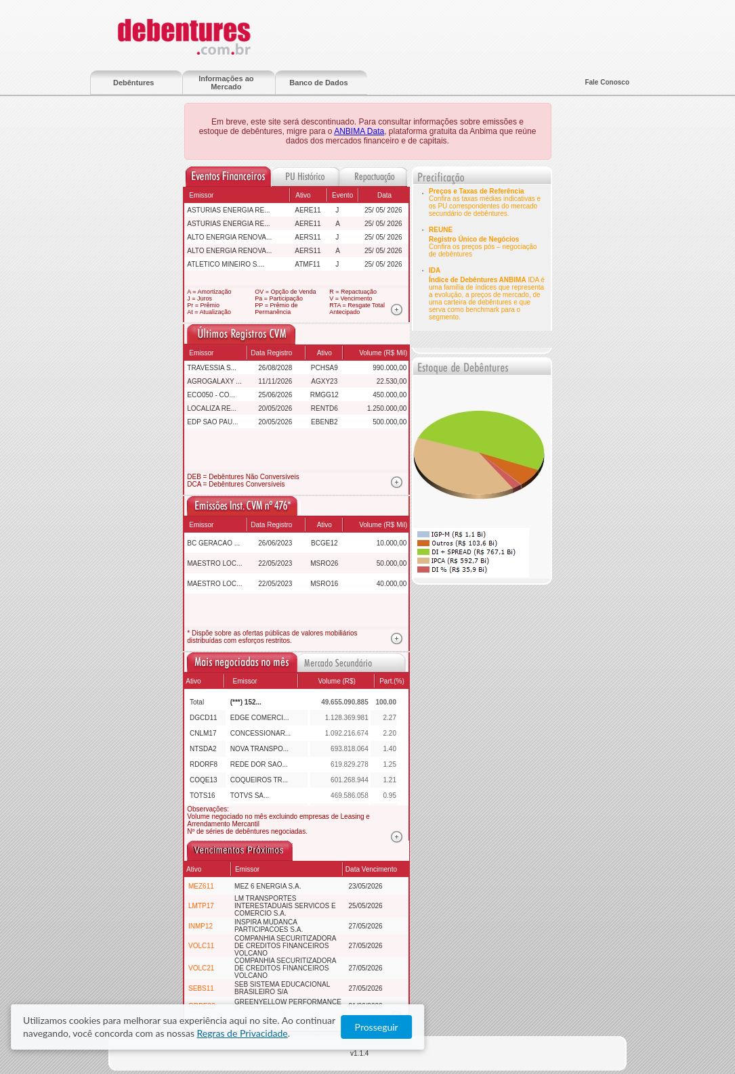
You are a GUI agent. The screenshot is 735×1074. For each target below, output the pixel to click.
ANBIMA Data (359, 131)
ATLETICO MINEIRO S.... (225, 264)
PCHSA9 (324, 368)
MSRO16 (324, 583)
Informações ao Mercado (225, 82)
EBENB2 (324, 422)
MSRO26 (324, 563)
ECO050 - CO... (211, 395)
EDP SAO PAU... (212, 422)
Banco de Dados (318, 83)
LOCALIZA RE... (211, 408)
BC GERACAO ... (213, 543)
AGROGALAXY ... (214, 381)
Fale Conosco (607, 82)
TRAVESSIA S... (211, 368)
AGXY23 (324, 381)
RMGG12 (324, 395)
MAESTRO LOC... (214, 563)
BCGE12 (324, 543)
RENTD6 (324, 408)
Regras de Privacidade (564, 1027)
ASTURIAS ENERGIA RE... (228, 210)
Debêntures (133, 83)
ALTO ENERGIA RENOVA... (229, 237)
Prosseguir (669, 1027)
